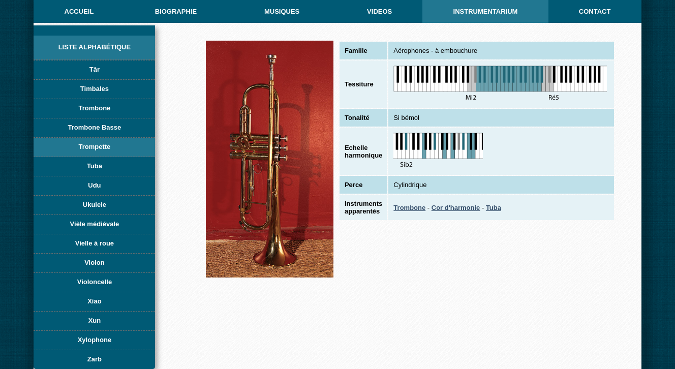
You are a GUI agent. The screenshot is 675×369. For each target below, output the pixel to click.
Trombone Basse (94, 127)
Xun (94, 320)
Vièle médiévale (94, 224)
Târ (94, 69)
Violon (94, 262)
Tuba (94, 166)
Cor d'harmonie (456, 207)
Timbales (94, 89)
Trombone (95, 108)
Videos (379, 11)
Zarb (94, 359)
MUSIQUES (281, 11)
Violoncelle (94, 282)
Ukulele (94, 204)
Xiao (94, 301)
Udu (94, 185)
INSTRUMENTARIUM (485, 11)
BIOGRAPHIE (176, 11)
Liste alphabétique (94, 47)
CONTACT (595, 11)
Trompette (95, 146)
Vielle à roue (94, 243)
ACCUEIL (79, 11)
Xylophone (94, 340)
